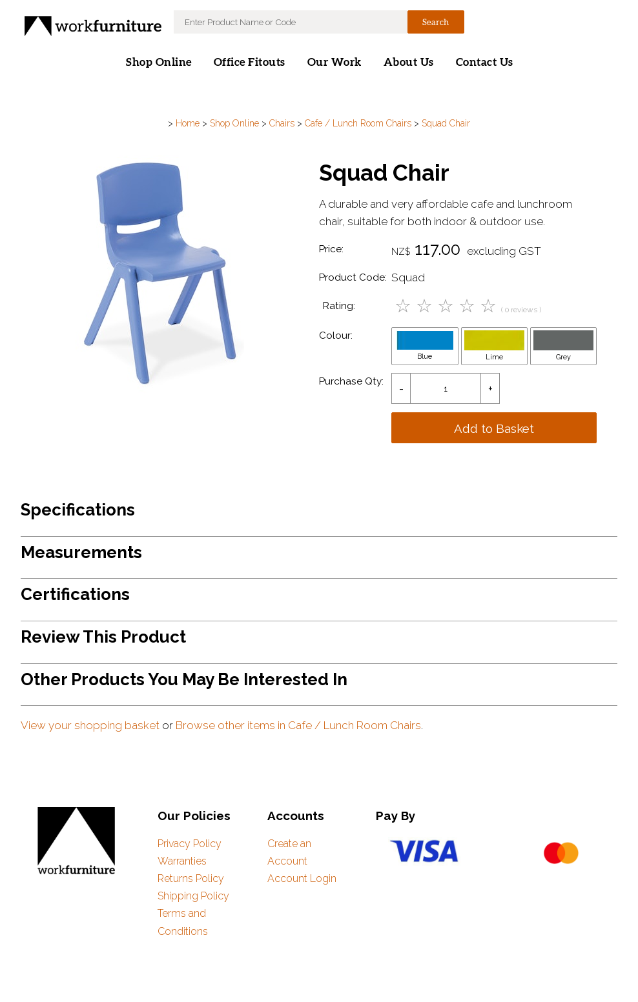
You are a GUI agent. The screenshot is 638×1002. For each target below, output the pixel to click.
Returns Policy (191, 878)
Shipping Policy (193, 896)
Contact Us (484, 62)
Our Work (334, 62)
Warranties (182, 861)
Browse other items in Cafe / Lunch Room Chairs (298, 725)
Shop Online (159, 62)
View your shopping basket (90, 725)
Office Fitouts (249, 62)
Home (188, 123)
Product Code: (353, 277)
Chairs (281, 123)
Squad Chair (446, 123)
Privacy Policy (189, 843)
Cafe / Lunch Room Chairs (358, 123)
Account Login (301, 878)
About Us (409, 62)
